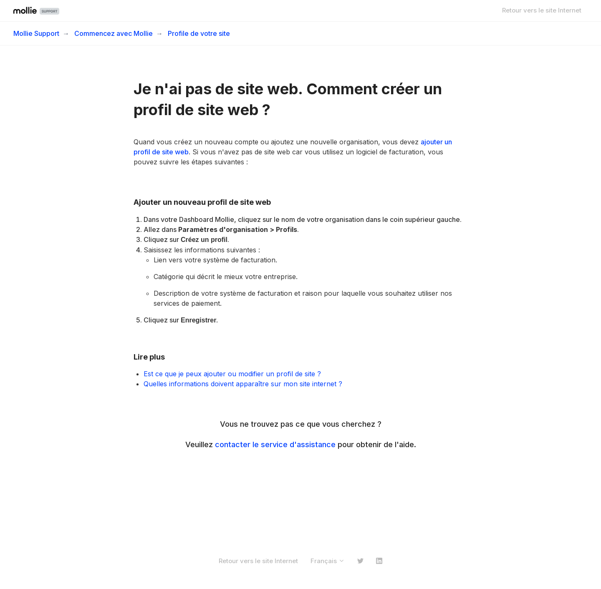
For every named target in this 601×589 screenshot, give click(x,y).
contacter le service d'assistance (275, 444)
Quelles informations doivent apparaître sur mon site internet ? (243, 384)
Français (328, 561)
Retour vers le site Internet (541, 10)
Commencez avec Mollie (113, 33)
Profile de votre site (199, 33)
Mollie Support (36, 33)
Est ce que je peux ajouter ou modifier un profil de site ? (232, 374)
